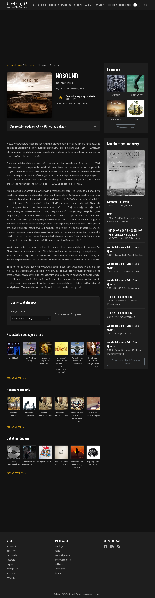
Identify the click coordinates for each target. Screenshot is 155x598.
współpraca (60, 568)
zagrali (10, 564)
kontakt (59, 573)
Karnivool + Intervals (118, 202)
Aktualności (39, 5)
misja (57, 551)
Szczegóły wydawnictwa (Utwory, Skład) (38, 126)
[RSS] (118, 546)
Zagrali (89, 5)
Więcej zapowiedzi (125, 127)
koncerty (11, 551)
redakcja (59, 546)
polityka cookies (63, 559)
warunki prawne (62, 555)
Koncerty (54, 5)
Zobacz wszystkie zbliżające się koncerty (125, 362)
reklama (59, 564)
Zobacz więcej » (16, 473)
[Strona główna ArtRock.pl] (17, 5)
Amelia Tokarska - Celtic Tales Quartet (123, 249)
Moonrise (116, 119)
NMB (135, 119)
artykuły (11, 573)
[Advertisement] (77, 35)
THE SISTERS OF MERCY (119, 297)
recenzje (11, 559)
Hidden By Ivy (136, 94)
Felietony (112, 5)
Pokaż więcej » (15, 378)
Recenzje (78, 5)
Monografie (125, 5)
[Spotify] (112, 546)
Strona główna (14, 64)
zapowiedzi (12, 555)
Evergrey (115, 94)
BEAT (110, 214)
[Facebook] (105, 546)
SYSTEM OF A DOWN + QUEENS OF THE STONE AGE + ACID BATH (124, 232)
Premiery (66, 5)
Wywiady (100, 5)
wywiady (11, 577)
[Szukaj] (145, 5)
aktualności (12, 546)
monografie (12, 568)
